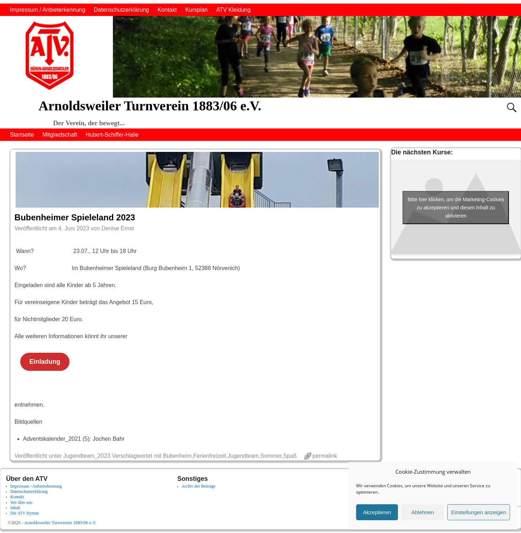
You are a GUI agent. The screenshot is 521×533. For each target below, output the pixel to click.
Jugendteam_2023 (86, 456)
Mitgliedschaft (60, 135)
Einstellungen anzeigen (478, 512)
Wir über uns (21, 502)
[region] (260, 57)
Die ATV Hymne (24, 513)
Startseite (22, 135)
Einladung (44, 361)
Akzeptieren (377, 512)
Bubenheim (177, 456)
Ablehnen (422, 512)
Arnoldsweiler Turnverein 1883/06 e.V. (150, 105)
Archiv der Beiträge (198, 486)
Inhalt (15, 507)
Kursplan (196, 10)
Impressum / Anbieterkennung (47, 10)
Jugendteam (243, 456)
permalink (324, 456)
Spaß (289, 456)
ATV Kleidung (233, 10)
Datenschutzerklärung (121, 10)
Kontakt (167, 10)
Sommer (271, 456)
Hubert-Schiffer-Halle (111, 135)
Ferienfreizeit (209, 456)
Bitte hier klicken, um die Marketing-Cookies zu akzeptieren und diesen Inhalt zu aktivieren (456, 207)
